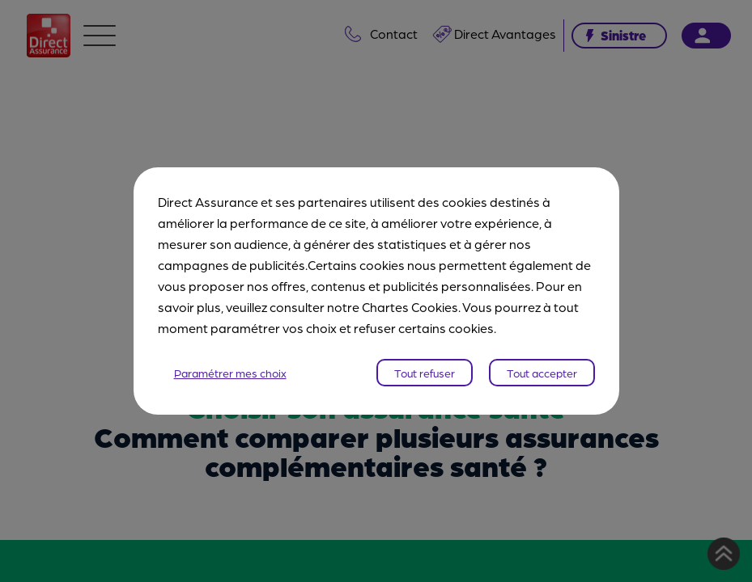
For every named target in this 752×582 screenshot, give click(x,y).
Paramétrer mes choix (230, 372)
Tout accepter (542, 372)
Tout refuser (424, 372)
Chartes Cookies (410, 306)
